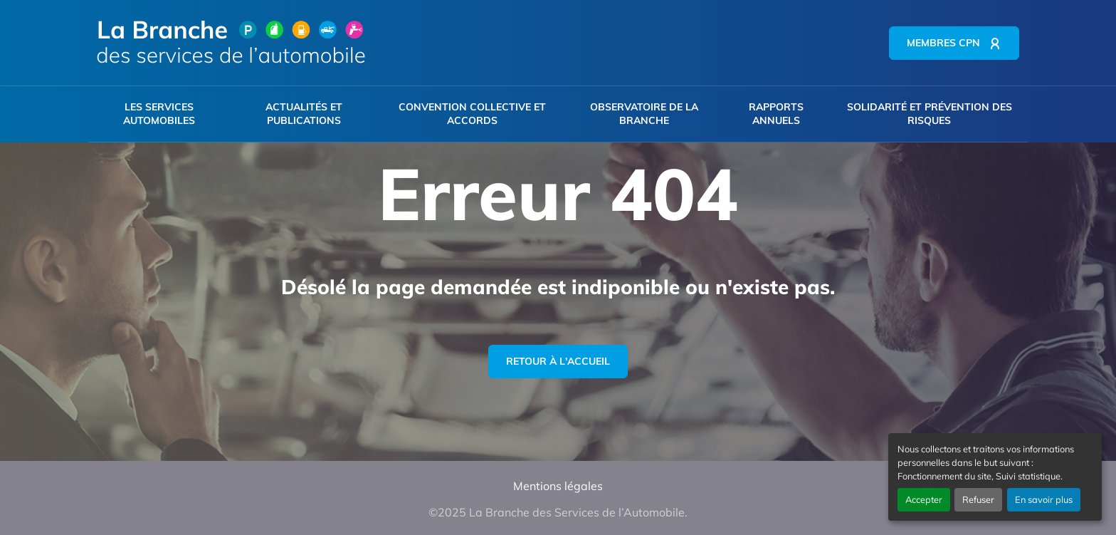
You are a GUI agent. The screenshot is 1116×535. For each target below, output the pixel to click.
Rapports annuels (776, 113)
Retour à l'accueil (558, 361)
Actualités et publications (303, 113)
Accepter (923, 499)
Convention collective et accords (472, 113)
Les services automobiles (159, 113)
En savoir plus (1044, 499)
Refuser (978, 499)
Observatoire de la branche (644, 113)
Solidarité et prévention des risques (929, 113)
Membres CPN (943, 42)
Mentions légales (558, 486)
